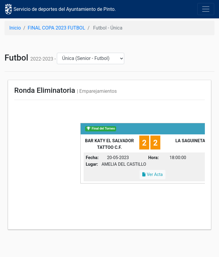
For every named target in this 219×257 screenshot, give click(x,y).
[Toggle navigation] (205, 9)
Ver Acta (152, 174)
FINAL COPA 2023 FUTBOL (56, 28)
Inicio (15, 28)
